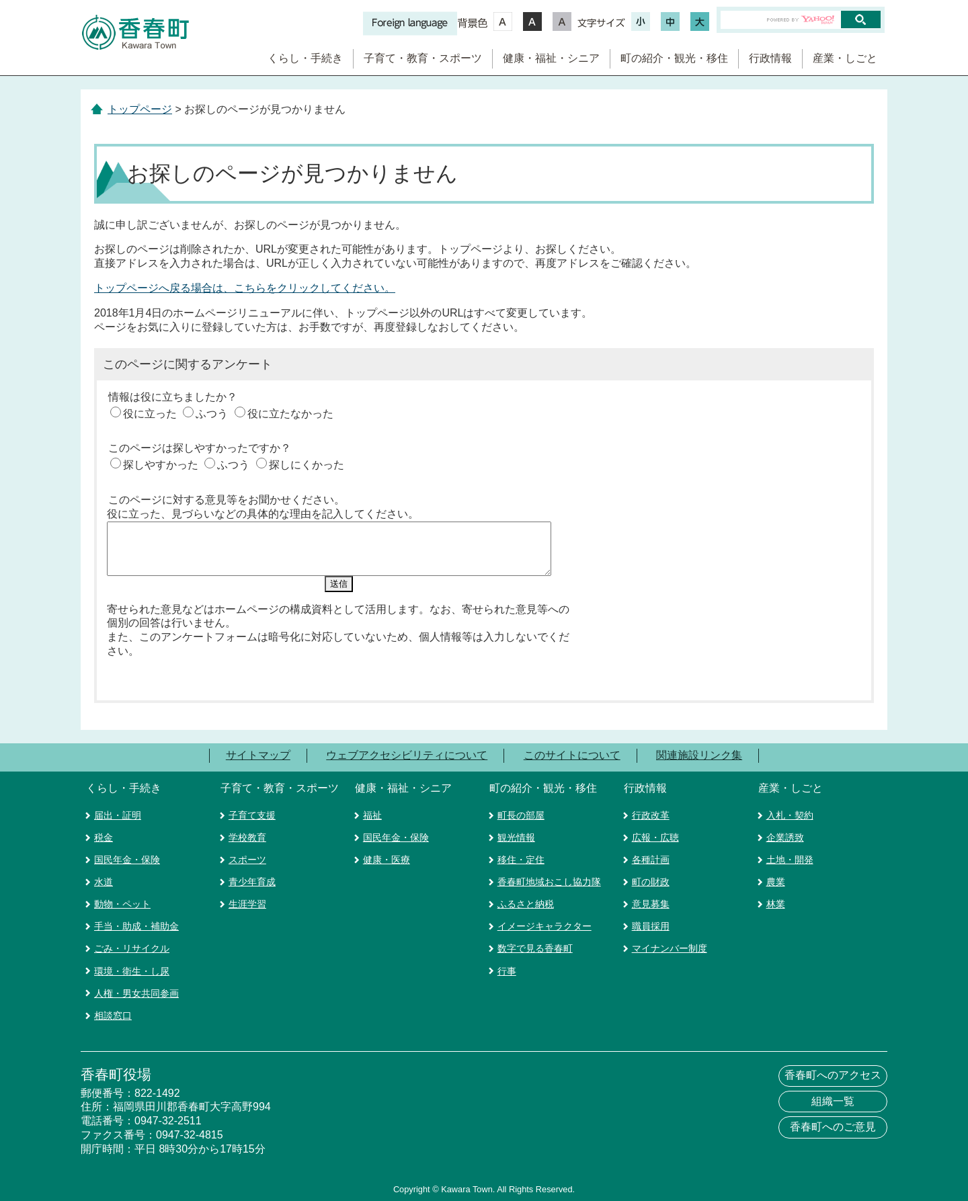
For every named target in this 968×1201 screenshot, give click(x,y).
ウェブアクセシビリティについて (406, 751)
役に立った (150, 413)
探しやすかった (160, 464)
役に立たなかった (290, 413)
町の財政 (651, 877)
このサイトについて (572, 751)
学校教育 (247, 833)
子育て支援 (252, 811)
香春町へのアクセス (832, 1071)
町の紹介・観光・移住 (674, 58)
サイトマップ (258, 751)
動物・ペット (122, 900)
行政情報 (770, 58)
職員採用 (651, 922)
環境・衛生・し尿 (131, 967)
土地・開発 (789, 855)
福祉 (372, 811)
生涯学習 (247, 900)
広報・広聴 (655, 833)
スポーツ (247, 855)
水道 (103, 877)
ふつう (212, 413)
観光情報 (516, 833)
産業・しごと (845, 58)
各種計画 (651, 855)
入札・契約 (789, 811)
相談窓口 (113, 1011)
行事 (506, 967)
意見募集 (651, 900)
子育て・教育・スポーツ (423, 58)
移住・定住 (520, 855)
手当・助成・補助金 (136, 922)
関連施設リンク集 (699, 751)
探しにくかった (306, 464)
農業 (775, 877)
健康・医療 (386, 855)
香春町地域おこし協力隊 (549, 877)
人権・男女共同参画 (136, 989)
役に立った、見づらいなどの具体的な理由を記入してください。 (263, 514)
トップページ (140, 109)
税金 (103, 833)
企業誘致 (785, 833)
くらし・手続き (305, 58)
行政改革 (651, 811)
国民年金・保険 (127, 855)
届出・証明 (117, 811)
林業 (775, 900)
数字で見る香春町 (535, 945)
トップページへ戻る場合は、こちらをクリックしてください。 (244, 288)
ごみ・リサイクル (131, 945)
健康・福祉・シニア (551, 58)
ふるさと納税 (525, 900)
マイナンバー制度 (669, 945)
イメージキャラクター (544, 922)
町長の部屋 (520, 811)
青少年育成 (252, 877)
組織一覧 (832, 1097)
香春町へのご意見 (833, 1122)
